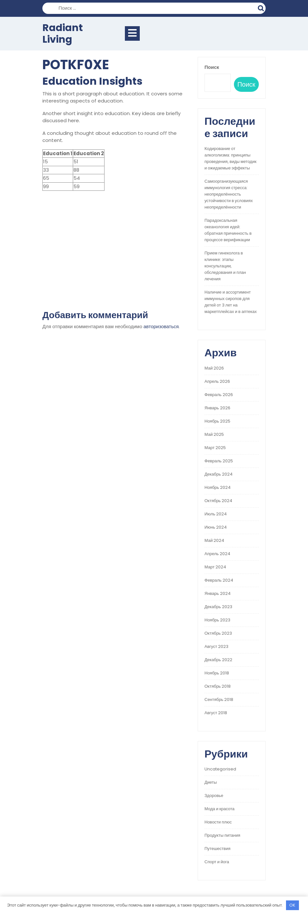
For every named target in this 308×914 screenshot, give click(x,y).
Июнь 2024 (215, 527)
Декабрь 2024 (218, 474)
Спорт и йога (216, 862)
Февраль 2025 (218, 461)
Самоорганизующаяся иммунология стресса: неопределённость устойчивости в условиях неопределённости (228, 194)
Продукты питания (222, 835)
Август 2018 (215, 713)
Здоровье (213, 795)
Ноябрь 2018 (216, 673)
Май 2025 (214, 434)
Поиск (262, 7)
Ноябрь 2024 (217, 487)
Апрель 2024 (217, 554)
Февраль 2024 (218, 580)
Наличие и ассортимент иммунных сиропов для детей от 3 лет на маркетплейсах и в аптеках (230, 302)
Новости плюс (218, 822)
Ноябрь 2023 (217, 620)
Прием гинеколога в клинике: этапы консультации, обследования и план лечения (225, 266)
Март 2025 (215, 448)
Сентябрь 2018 (218, 699)
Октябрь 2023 (218, 633)
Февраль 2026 (218, 395)
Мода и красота (219, 809)
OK (292, 905)
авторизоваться (161, 326)
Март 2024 (215, 567)
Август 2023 (216, 646)
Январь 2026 (217, 408)
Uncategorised (220, 769)
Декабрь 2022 (218, 660)
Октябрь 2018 (217, 686)
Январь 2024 (217, 593)
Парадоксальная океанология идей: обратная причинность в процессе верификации (228, 230)
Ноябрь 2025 (217, 421)
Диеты (210, 782)
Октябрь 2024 (218, 501)
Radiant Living (62, 33)
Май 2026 (214, 368)
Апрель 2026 (217, 381)
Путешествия (217, 848)
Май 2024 (214, 540)
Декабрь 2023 (218, 607)
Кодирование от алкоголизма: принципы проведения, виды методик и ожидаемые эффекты (230, 158)
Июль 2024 (215, 514)
